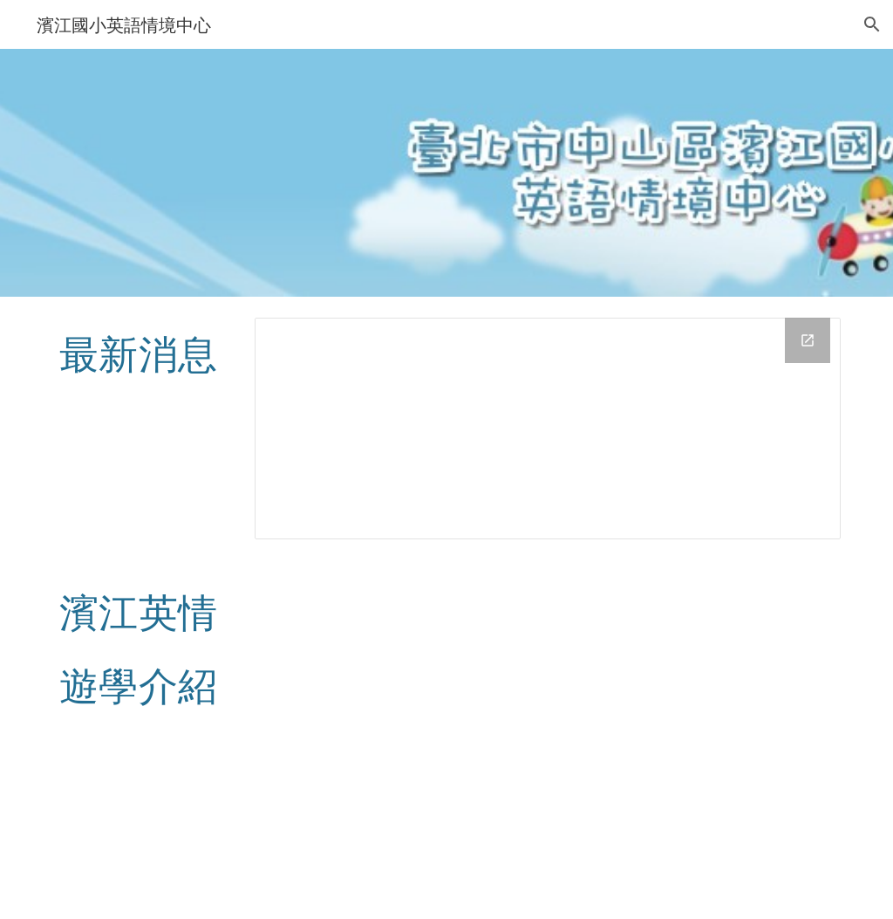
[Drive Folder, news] (548, 428)
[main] (143, 353)
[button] (872, 24)
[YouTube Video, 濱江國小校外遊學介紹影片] (548, 739)
